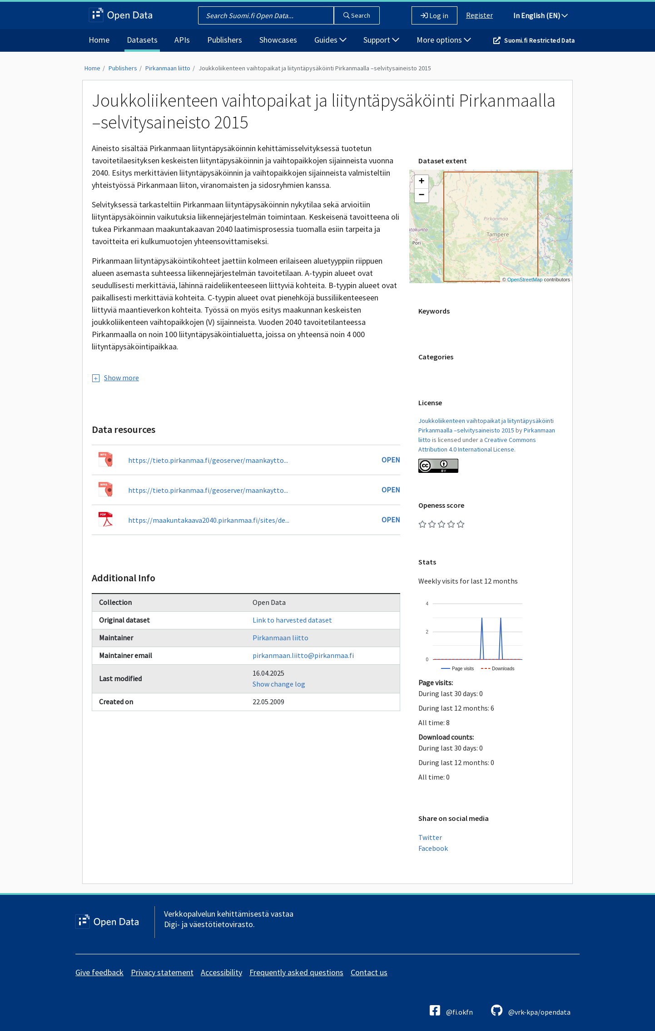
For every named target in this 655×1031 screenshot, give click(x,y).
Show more (115, 377)
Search (356, 15)
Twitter (430, 837)
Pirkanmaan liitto (167, 68)
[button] (421, 182)
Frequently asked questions (296, 972)
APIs (182, 39)
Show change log (279, 683)
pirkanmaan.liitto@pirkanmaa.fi (303, 655)
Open (391, 459)
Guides (330, 39)
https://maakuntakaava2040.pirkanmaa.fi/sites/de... (208, 520)
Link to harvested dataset (292, 619)
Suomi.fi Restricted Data (539, 40)
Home (99, 39)
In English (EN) (540, 15)
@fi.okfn (451, 1010)
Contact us (369, 972)
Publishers (224, 39)
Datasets (142, 39)
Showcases (278, 39)
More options (444, 39)
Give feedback (99, 972)
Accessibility (221, 972)
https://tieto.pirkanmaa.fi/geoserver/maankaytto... (208, 460)
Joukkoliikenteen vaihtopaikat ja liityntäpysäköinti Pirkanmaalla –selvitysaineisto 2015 (314, 68)
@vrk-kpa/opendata (531, 1010)
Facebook (433, 848)
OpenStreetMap (525, 279)
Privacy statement (162, 972)
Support (381, 39)
